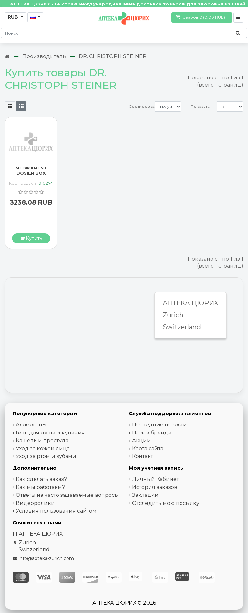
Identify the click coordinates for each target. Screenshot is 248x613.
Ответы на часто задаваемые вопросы (67, 495)
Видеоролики (35, 503)
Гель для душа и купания (50, 433)
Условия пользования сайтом (56, 511)
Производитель (44, 56)
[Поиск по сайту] (238, 33)
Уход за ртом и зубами (46, 456)
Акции (141, 440)
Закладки (145, 495)
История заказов (154, 487)
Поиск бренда (151, 433)
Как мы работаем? (40, 487)
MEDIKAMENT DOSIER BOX (31, 170)
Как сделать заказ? (41, 479)
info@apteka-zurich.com (46, 558)
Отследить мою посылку (165, 503)
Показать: (200, 106)
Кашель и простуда (42, 440)
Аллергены (31, 425)
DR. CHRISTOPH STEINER (113, 56)
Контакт (142, 456)
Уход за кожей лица (43, 448)
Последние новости (159, 425)
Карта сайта (147, 448)
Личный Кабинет (155, 479)
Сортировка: (142, 106)
